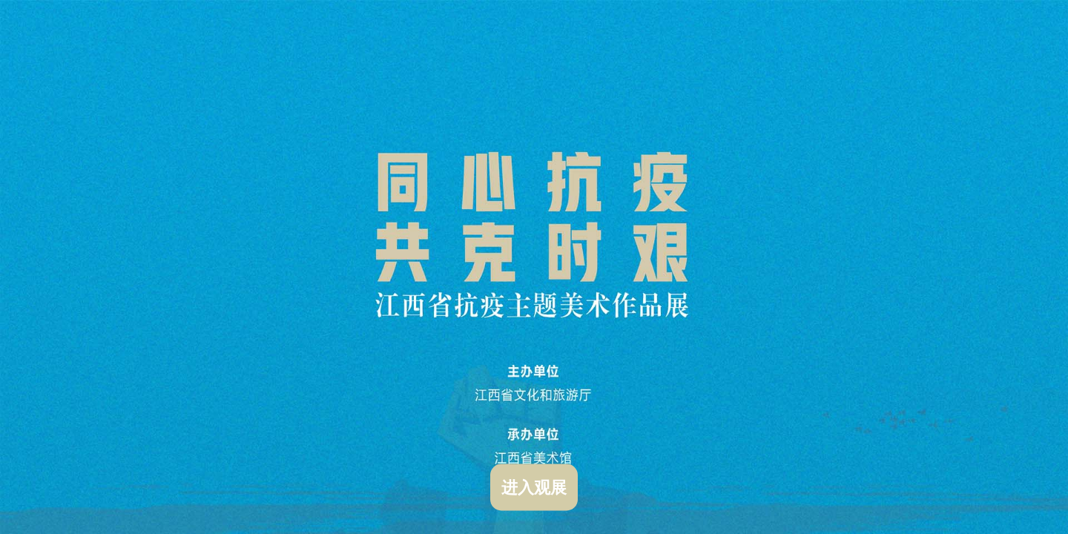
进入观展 (534, 487)
